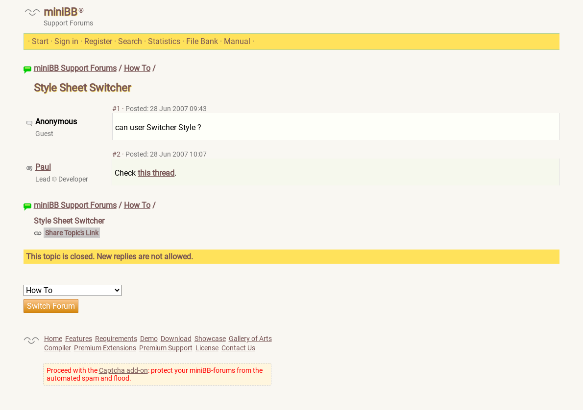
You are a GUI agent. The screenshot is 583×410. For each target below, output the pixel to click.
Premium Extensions (105, 348)
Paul (43, 167)
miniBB (60, 12)
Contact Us (238, 348)
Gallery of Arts (250, 338)
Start (40, 41)
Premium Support (166, 348)
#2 (116, 154)
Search (130, 41)
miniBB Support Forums (75, 68)
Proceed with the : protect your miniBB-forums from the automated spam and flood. (155, 374)
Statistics (164, 41)
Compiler (57, 348)
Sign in (66, 41)
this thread (156, 173)
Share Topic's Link (71, 233)
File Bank (202, 41)
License (207, 348)
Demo (149, 338)
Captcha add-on (123, 370)
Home (53, 338)
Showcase (210, 338)
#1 (116, 109)
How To (137, 68)
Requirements (116, 338)
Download (176, 338)
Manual (237, 41)
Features (78, 338)
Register (98, 41)
